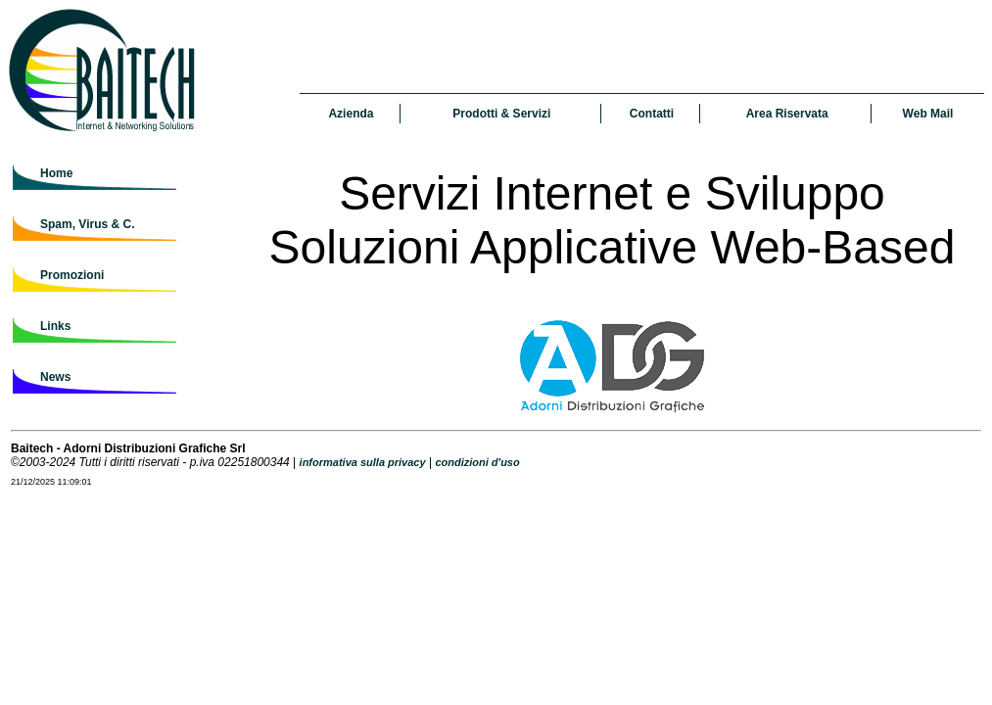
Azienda (350, 113)
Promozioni (72, 275)
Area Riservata (787, 113)
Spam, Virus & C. (87, 224)
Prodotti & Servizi (501, 113)
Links (55, 326)
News (55, 377)
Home (56, 173)
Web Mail (928, 113)
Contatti (652, 113)
